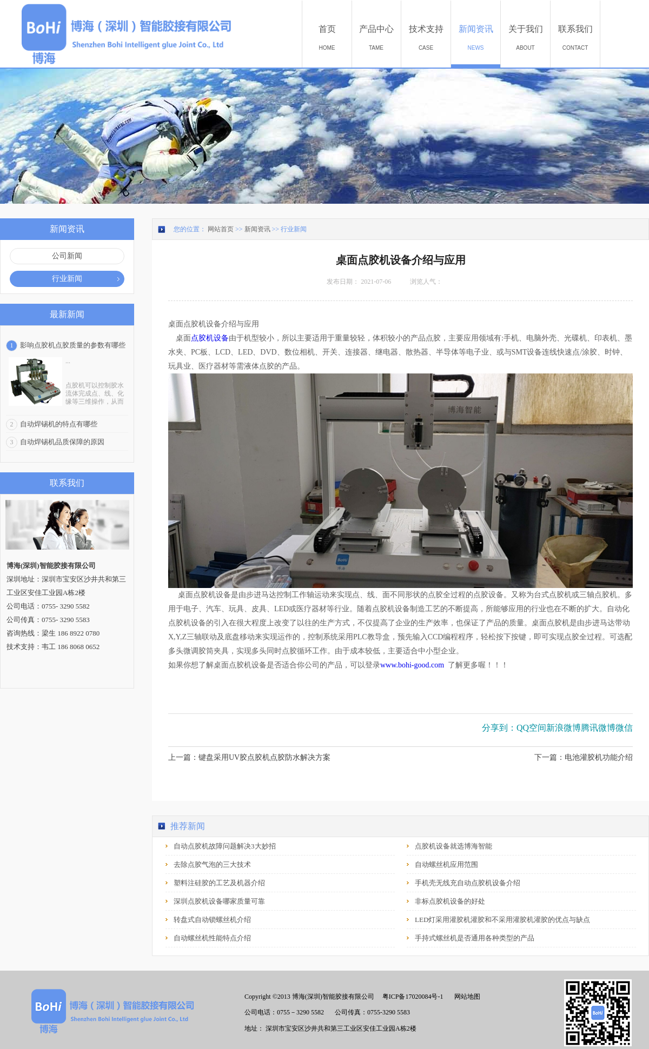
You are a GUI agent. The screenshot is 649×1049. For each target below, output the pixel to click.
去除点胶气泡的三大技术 (212, 864)
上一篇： (249, 757)
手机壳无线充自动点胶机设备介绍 (467, 883)
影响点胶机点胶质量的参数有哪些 (72, 345)
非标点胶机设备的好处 (450, 901)
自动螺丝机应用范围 (446, 864)
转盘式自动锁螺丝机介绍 (212, 920)
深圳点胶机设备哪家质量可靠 (219, 901)
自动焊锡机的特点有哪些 (58, 424)
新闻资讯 (257, 229)
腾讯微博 (598, 727)
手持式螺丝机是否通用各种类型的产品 (474, 938)
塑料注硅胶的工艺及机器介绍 (219, 883)
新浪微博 (563, 727)
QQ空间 (531, 727)
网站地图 (465, 996)
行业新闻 (294, 229)
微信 (624, 727)
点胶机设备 (210, 338)
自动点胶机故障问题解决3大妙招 (225, 846)
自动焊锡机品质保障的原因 (62, 442)
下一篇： (583, 757)
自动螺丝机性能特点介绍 (212, 938)
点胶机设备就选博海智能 (453, 846)
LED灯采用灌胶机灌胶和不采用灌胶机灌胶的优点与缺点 (502, 920)
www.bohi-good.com (412, 665)
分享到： (499, 727)
